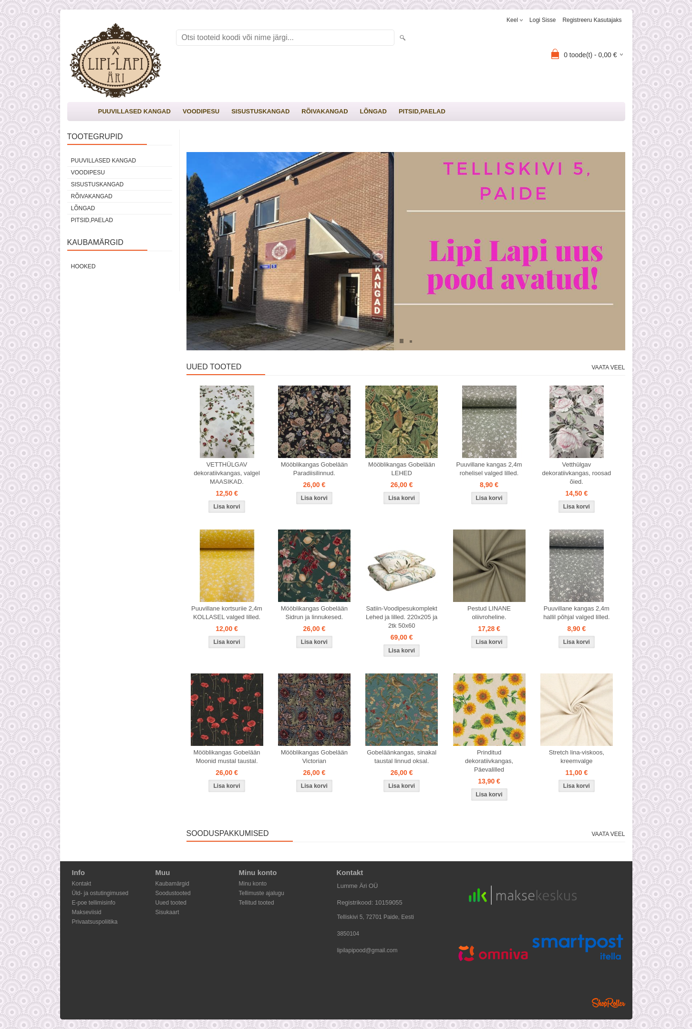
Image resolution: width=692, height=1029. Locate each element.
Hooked (83, 266)
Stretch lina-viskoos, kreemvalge (576, 756)
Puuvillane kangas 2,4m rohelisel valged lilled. (489, 469)
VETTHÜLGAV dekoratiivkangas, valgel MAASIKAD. (227, 473)
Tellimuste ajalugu (261, 893)
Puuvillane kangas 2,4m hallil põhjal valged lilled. (576, 613)
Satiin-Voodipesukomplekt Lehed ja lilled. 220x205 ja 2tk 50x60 (401, 617)
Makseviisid (87, 912)
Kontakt (82, 883)
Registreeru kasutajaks (591, 20)
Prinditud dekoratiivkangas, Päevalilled (489, 761)
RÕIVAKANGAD (324, 111)
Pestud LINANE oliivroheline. (489, 613)
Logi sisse (542, 20)
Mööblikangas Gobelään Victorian (314, 756)
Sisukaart (167, 912)
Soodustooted (173, 893)
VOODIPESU (201, 111)
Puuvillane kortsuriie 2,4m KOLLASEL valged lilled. (226, 613)
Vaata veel (608, 367)
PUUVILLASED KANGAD (134, 111)
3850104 (348, 933)
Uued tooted (170, 902)
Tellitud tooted (256, 902)
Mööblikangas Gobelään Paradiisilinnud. (314, 469)
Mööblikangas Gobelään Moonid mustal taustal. (226, 756)
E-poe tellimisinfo (93, 902)
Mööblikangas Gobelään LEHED (401, 469)
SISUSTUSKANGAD (260, 111)
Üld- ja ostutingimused (100, 893)
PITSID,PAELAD (422, 111)
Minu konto (253, 883)
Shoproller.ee (608, 1003)
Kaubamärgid (172, 883)
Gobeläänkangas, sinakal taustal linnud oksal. (401, 756)
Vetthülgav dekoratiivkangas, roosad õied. (576, 473)
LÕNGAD (373, 111)
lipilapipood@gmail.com (367, 950)
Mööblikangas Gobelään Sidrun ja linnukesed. (314, 613)
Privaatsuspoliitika (95, 921)
